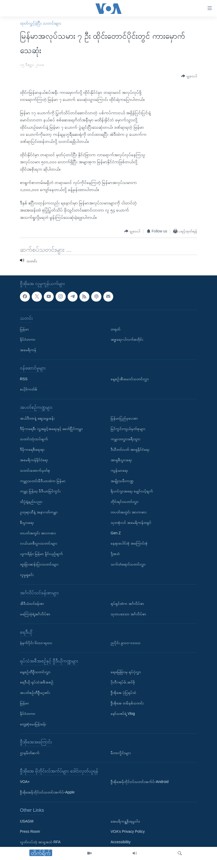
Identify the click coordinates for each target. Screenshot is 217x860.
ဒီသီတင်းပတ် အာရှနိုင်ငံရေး (130, 449)
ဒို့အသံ (115, 554)
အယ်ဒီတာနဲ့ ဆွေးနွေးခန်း (37, 418)
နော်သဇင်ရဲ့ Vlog (123, 713)
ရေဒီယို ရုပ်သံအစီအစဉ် (36, 682)
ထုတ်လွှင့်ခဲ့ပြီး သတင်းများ (40, 23)
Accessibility (121, 842)
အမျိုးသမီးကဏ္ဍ (122, 481)
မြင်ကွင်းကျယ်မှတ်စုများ (128, 429)
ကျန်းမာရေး (119, 470)
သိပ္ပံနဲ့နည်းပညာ (31, 501)
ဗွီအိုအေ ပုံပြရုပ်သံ (123, 692)
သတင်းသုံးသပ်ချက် (34, 439)
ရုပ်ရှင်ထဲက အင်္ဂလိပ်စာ (127, 603)
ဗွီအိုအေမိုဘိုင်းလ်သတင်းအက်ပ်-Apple (47, 792)
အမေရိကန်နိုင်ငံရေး (34, 460)
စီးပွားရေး (27, 522)
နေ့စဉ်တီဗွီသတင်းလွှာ (35, 672)
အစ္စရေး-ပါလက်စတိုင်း (127, 339)
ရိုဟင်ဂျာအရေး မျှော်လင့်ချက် (132, 491)
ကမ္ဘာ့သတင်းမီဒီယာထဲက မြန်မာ (43, 481)
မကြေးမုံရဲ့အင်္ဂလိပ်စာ (35, 614)
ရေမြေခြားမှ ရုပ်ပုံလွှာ (126, 672)
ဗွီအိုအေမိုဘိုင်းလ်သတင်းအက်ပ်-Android (140, 782)
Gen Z (116, 533)
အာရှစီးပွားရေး (121, 460)
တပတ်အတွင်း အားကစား (38, 533)
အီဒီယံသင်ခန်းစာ (32, 603)
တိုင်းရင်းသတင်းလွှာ (125, 501)
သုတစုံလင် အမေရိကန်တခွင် (131, 522)
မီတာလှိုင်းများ (121, 753)
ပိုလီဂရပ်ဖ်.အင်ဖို (123, 682)
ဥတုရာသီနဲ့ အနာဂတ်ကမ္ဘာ (39, 512)
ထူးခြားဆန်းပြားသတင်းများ (39, 564)
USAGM (26, 821)
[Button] (189, 76)
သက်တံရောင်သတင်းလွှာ (128, 564)
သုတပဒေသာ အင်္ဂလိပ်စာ (128, 614)
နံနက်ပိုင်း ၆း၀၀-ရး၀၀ (36, 643)
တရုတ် (115, 329)
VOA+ (25, 782)
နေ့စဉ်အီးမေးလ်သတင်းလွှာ (130, 379)
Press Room (30, 831)
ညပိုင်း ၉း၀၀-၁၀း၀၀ (125, 643)
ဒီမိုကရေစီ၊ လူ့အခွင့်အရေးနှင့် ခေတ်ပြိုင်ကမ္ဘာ (51, 429)
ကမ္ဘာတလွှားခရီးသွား (125, 439)
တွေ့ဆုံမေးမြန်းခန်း (33, 724)
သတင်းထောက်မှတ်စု (35, 470)
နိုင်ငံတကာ (27, 339)
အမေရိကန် (28, 350)
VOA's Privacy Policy (128, 831)
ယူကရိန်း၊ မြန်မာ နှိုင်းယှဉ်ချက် (41, 554)
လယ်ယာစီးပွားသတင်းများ (38, 543)
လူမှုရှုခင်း (27, 575)
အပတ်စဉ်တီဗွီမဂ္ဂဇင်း (35, 692)
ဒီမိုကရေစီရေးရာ (32, 449)
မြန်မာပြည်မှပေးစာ (124, 418)
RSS (24, 379)
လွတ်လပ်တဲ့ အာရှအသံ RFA (40, 842)
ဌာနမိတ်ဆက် (30, 753)
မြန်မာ (24, 329)
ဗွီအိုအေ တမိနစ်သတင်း (127, 703)
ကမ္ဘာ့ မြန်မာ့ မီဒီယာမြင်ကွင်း (40, 491)
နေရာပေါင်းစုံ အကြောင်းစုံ (129, 543)
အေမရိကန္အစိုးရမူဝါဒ (125, 821)
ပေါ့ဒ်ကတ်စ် (28, 389)
